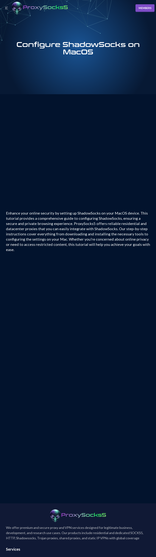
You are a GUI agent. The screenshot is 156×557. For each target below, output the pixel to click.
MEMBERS (145, 7)
